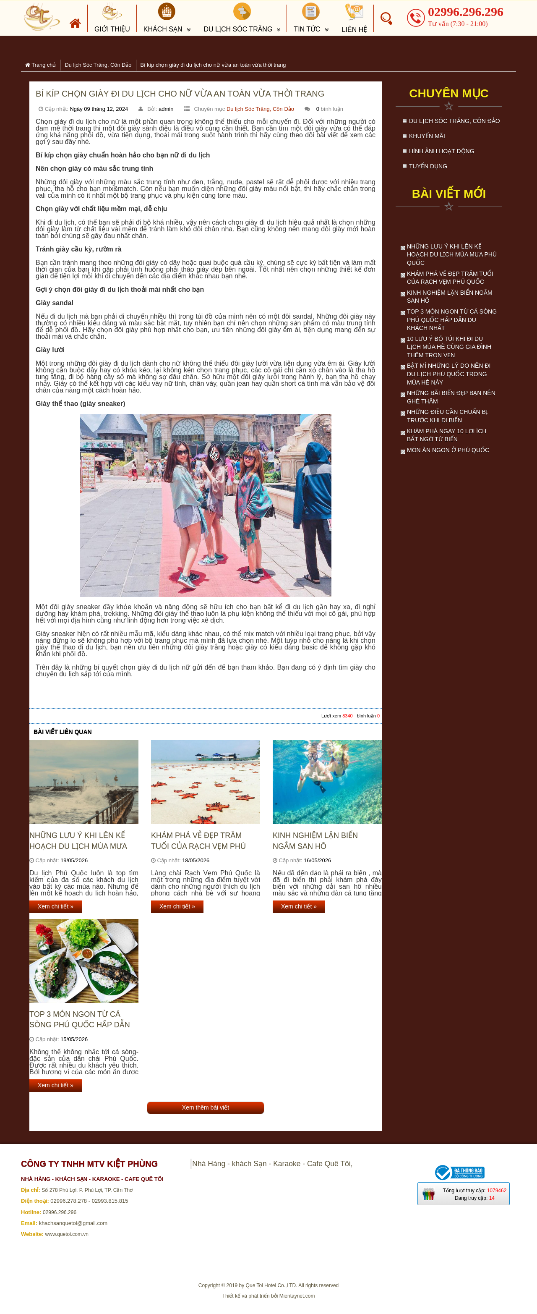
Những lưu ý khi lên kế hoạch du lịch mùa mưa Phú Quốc (78, 841)
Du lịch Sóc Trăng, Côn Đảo (260, 109)
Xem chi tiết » (55, 906)
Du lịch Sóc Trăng (238, 18)
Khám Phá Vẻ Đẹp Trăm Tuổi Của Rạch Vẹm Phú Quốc (198, 841)
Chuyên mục (449, 93)
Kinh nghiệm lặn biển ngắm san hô (315, 840)
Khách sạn (162, 18)
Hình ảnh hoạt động (441, 151)
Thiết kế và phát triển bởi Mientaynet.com (268, 1296)
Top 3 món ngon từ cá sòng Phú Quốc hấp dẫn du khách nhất (79, 1020)
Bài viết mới (449, 193)
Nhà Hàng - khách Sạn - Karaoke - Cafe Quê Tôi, (272, 1164)
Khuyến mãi (427, 136)
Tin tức (307, 18)
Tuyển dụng (428, 166)
